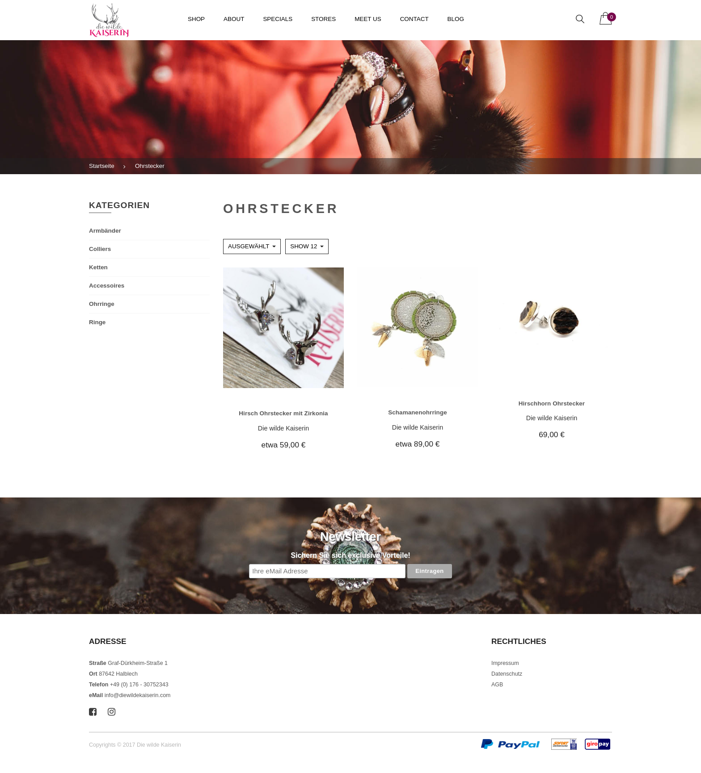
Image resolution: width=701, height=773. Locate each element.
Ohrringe (101, 304)
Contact (414, 19)
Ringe (97, 322)
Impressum (505, 663)
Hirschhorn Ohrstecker (552, 403)
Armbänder (105, 230)
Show (303, 246)
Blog (456, 19)
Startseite (101, 166)
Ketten (98, 267)
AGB (497, 684)
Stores (323, 19)
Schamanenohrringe (417, 412)
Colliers (100, 249)
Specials (277, 19)
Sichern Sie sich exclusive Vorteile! (350, 555)
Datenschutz (506, 674)
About (234, 19)
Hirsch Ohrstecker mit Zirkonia (283, 413)
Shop (196, 19)
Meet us (368, 19)
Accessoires (106, 285)
